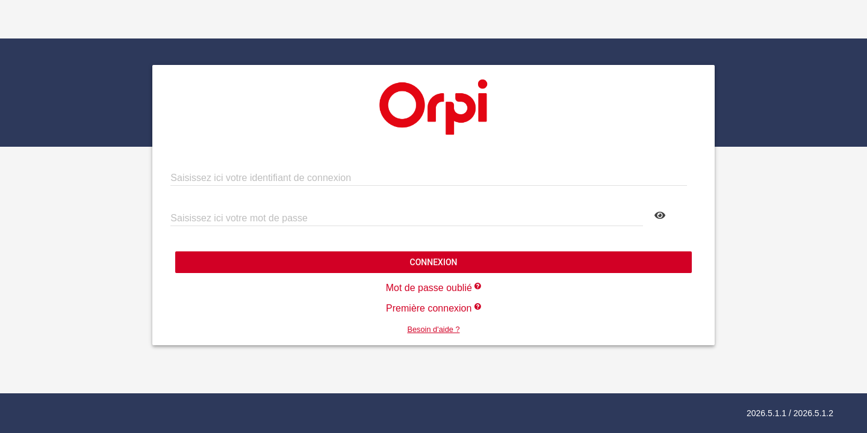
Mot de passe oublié (434, 288)
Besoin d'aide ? (433, 329)
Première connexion (433, 308)
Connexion (433, 262)
